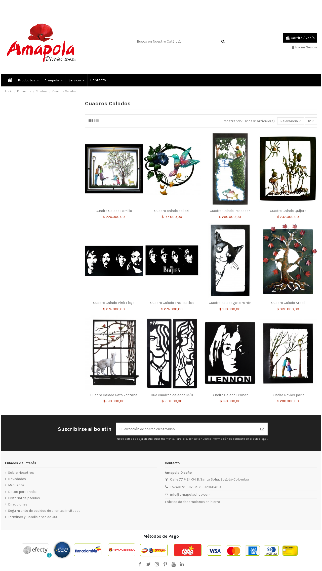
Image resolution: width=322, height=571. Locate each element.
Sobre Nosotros (21, 472)
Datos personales (22, 492)
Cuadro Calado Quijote (288, 211)
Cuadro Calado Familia (114, 211)
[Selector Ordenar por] (290, 121)
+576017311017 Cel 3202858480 (195, 487)
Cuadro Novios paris (287, 395)
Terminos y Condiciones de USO (33, 517)
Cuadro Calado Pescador (230, 211)
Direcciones (17, 504)
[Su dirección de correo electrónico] (186, 429)
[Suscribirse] (262, 429)
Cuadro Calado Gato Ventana (113, 395)
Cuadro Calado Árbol (288, 303)
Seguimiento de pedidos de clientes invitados (44, 511)
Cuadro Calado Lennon (230, 395)
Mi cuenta (16, 485)
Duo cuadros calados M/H (172, 395)
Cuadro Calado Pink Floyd (114, 303)
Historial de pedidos (24, 498)
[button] (76, 80)
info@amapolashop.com (190, 494)
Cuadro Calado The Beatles (172, 303)
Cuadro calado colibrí (171, 211)
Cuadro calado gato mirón (230, 303)
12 (311, 121)
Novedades (17, 479)
